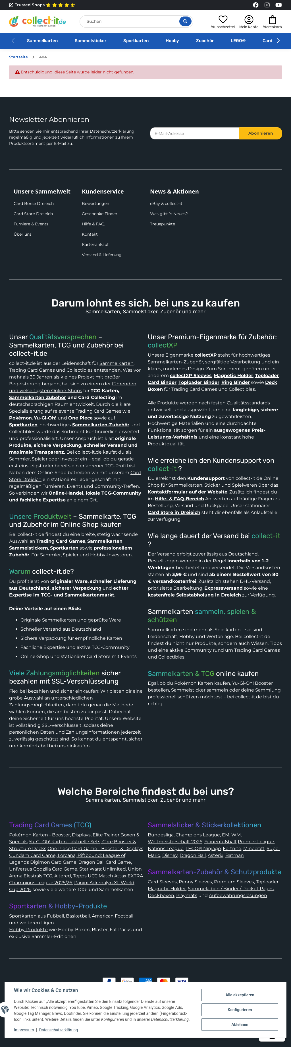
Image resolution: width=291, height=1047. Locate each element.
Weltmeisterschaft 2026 (175, 841)
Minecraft (254, 848)
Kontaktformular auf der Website (187, 492)
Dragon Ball (193, 855)
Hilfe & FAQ (93, 224)
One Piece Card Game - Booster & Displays (95, 848)
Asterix (215, 855)
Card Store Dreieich (33, 213)
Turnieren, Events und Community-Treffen (91, 486)
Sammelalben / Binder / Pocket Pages (231, 888)
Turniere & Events (31, 224)
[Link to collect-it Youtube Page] (278, 5)
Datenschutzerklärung (112, 131)
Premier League (256, 841)
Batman (234, 855)
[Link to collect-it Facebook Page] (255, 5)
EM (225, 835)
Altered (62, 876)
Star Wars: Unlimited (102, 869)
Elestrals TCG (38, 876)
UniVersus (20, 869)
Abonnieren (260, 133)
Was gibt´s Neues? (169, 213)
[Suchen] (136, 21)
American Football (112, 916)
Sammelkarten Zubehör (37, 397)
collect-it (162, 469)
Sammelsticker (90, 40)
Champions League (198, 835)
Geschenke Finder (99, 213)
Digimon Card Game (53, 862)
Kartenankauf (95, 244)
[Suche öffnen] (185, 21)
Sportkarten (136, 40)
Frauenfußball (220, 841)
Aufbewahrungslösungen (238, 895)
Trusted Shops (42, 5)
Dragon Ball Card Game (104, 862)
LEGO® (238, 40)
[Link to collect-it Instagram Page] (267, 5)
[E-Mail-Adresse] (195, 133)
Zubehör (205, 40)
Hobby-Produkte (28, 929)
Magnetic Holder (167, 888)
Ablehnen (239, 1024)
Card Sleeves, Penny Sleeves (180, 882)
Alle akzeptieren (239, 995)
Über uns (23, 234)
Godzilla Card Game (55, 869)
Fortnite (232, 848)
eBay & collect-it (166, 203)
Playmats (186, 895)
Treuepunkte (162, 224)
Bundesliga (161, 835)
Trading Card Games (32, 370)
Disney (170, 855)
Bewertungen (95, 203)
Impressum (24, 1030)
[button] (223, 21)
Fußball (55, 916)
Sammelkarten (42, 40)
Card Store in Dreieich (174, 512)
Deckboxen (161, 895)
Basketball (78, 916)
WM (236, 835)
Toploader (267, 882)
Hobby (172, 40)
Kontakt (90, 234)
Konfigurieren (240, 1009)
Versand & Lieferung (102, 254)
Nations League (166, 848)
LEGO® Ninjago (203, 848)
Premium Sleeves (234, 882)
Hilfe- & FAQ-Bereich (179, 498)
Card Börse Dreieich (34, 203)
